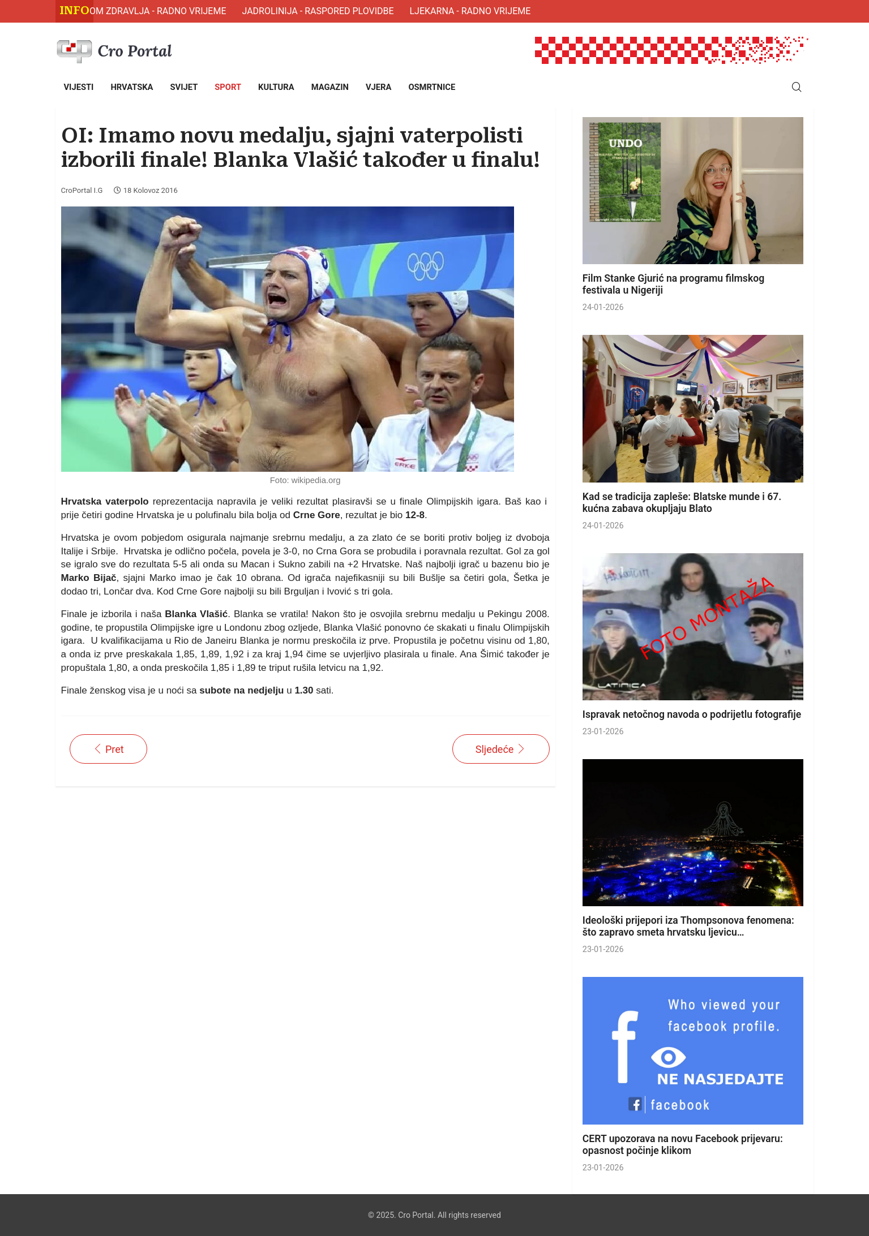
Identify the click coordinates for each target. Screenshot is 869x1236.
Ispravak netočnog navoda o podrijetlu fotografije (692, 714)
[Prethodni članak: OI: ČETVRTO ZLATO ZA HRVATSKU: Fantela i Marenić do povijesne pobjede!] (108, 749)
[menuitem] (78, 87)
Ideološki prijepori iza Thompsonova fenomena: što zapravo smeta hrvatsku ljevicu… (688, 926)
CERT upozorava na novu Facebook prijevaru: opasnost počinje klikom (683, 1144)
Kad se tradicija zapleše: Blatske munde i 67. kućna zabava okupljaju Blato (682, 502)
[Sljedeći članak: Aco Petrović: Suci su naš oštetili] (501, 749)
